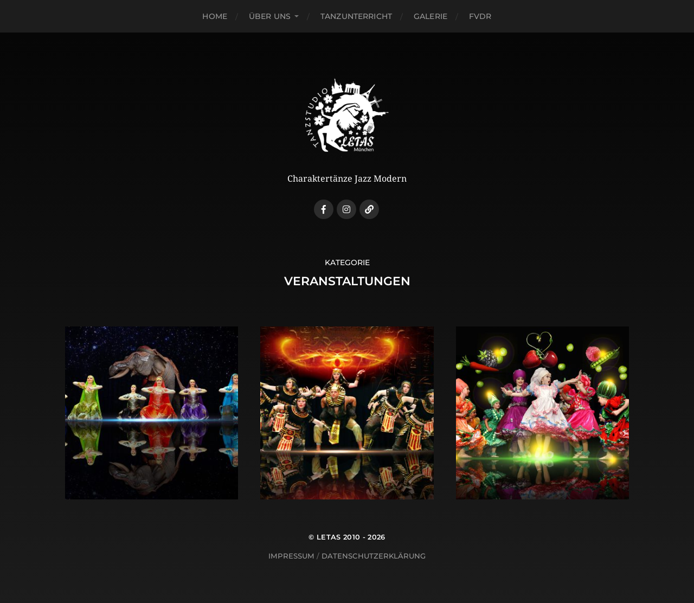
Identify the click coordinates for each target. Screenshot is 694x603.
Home (214, 16)
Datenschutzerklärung (374, 555)
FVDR (480, 16)
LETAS (329, 537)
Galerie (430, 16)
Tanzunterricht (356, 16)
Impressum (291, 555)
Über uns (270, 16)
